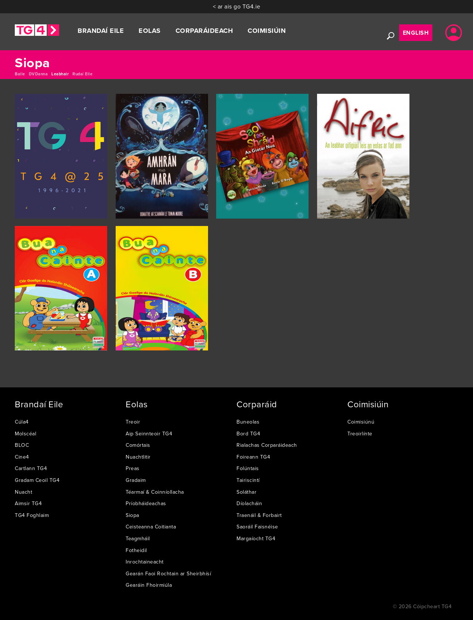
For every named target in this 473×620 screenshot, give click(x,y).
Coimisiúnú (360, 421)
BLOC (22, 445)
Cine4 (22, 456)
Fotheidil (136, 550)
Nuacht (23, 492)
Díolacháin (249, 503)
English (416, 32)
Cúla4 (22, 421)
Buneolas (247, 421)
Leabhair (60, 74)
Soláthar (246, 492)
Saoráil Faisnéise (257, 526)
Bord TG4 (248, 433)
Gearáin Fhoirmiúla (149, 585)
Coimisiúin (267, 30)
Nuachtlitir (138, 456)
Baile (20, 74)
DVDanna (38, 74)
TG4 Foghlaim (32, 515)
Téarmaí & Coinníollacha (155, 492)
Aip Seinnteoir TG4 (149, 433)
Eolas (150, 30)
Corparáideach (204, 30)
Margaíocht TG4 (255, 538)
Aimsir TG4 (28, 503)
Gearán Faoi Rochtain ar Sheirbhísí (168, 573)
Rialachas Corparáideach (266, 445)
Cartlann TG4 (31, 468)
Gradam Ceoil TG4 (37, 480)
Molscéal (25, 433)
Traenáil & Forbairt (259, 515)
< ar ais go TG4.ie (237, 6)
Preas (133, 468)
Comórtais (138, 445)
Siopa (132, 515)
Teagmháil (138, 538)
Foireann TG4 (253, 456)
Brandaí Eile (101, 30)
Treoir (133, 421)
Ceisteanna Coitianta (151, 526)
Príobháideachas (146, 503)
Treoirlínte (359, 433)
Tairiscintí (248, 480)
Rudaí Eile (82, 74)
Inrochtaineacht (145, 561)
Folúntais (247, 468)
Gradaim (136, 480)
